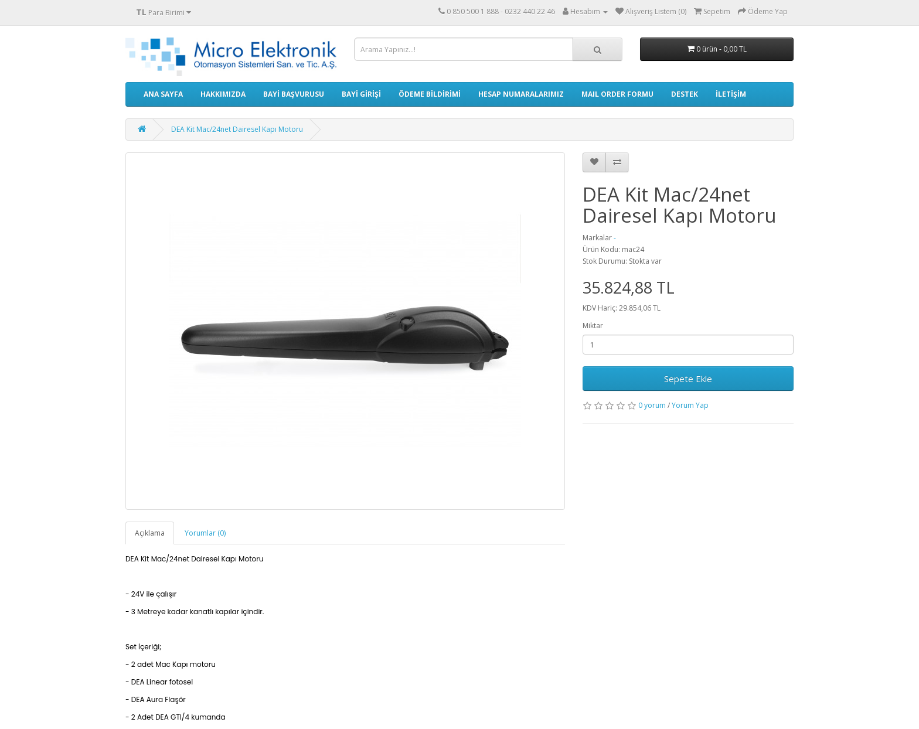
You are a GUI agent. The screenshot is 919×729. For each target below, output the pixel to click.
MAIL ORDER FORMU (617, 94)
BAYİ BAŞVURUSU (293, 94)
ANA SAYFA (163, 94)
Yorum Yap (690, 405)
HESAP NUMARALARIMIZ (521, 94)
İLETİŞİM (731, 94)
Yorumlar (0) (205, 533)
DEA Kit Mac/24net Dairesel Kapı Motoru (237, 129)
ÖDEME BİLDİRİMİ (430, 94)
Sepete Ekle (688, 378)
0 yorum (652, 405)
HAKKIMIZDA (223, 94)
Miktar (593, 326)
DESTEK (684, 94)
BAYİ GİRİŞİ (361, 94)
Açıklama (150, 533)
